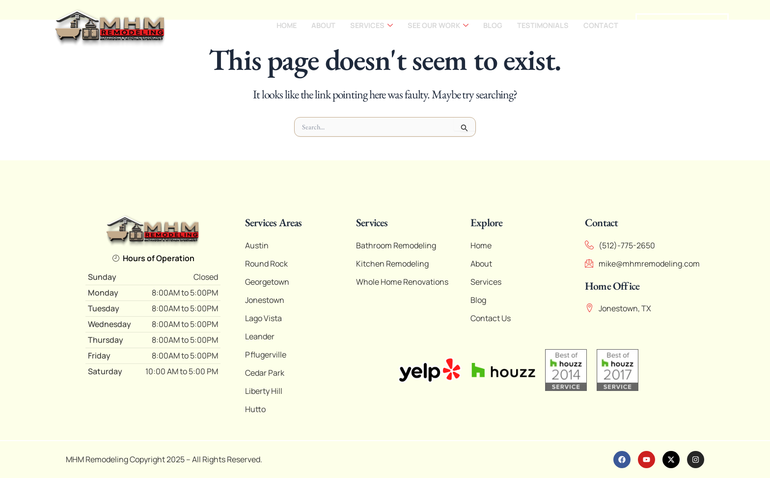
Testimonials (541, 25)
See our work (435, 25)
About (317, 25)
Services (366, 25)
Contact (600, 25)
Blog (490, 25)
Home (279, 25)
